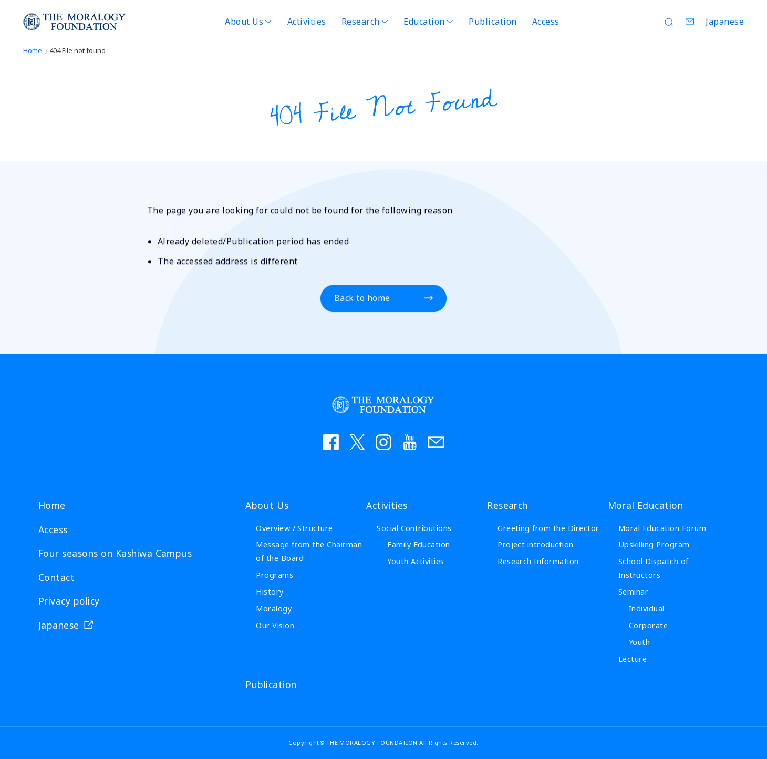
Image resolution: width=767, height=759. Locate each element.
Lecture (632, 659)
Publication (492, 21)
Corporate (648, 625)
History (269, 592)
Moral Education (645, 505)
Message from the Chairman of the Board (309, 551)
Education (423, 21)
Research (360, 21)
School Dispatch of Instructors (653, 568)
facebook (331, 442)
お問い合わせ (436, 442)
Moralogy (274, 609)
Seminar (633, 592)
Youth (639, 642)
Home (32, 50)
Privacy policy (69, 601)
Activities (306, 21)
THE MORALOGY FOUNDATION (74, 21)
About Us (244, 21)
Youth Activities (415, 561)
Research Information (538, 561)
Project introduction (535, 544)
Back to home (362, 299)
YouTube (410, 442)
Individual (647, 609)
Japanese (725, 21)
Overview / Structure (294, 528)
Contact (689, 21)
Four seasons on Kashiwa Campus (115, 553)
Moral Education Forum (662, 528)
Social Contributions (414, 528)
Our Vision (275, 625)
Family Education (418, 544)
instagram (383, 442)
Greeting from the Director (548, 528)
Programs (274, 575)
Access (545, 21)
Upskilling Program (654, 544)
